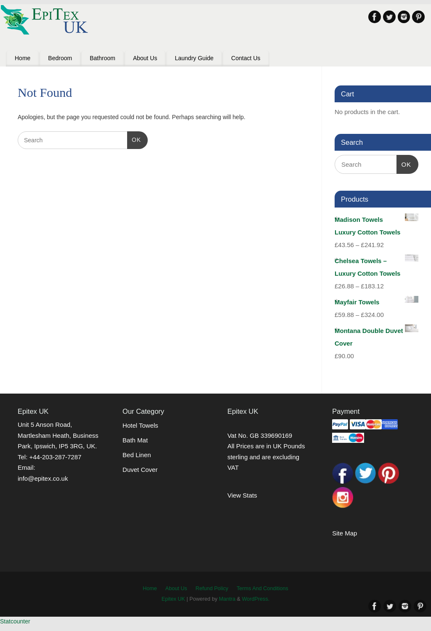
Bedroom (60, 58)
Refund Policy (212, 588)
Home (22, 58)
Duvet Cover (139, 469)
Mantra (227, 599)
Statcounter (15, 621)
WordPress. (256, 599)
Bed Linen (136, 454)
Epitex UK (173, 599)
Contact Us (245, 58)
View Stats (242, 495)
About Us (145, 58)
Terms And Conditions (262, 588)
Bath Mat (135, 440)
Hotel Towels (140, 425)
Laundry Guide (194, 58)
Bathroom (102, 58)
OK (134, 139)
